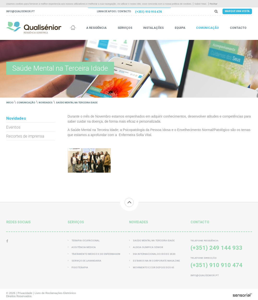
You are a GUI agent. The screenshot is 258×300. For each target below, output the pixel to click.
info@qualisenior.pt (20, 11)
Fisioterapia (78, 267)
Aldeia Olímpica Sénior (146, 247)
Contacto (238, 28)
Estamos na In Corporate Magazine (154, 260)
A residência (96, 28)
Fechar (213, 3)
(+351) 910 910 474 (148, 11)
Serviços (125, 28)
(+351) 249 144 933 (216, 247)
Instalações (153, 28)
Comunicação (207, 28)
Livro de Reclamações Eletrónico (55, 292)
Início (10, 102)
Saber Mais (200, 3)
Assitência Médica (82, 247)
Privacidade (25, 292)
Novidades (46, 102)
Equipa (180, 28)
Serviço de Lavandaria (84, 260)
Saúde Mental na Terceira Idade (77, 102)
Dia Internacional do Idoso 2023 (152, 254)
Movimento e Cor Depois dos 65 (151, 267)
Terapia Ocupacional (84, 240)
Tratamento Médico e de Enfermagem (94, 254)
